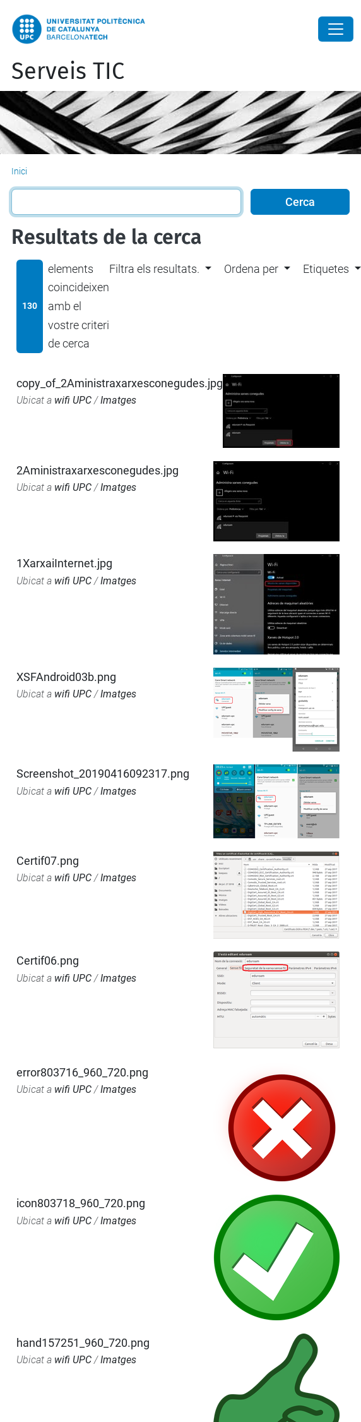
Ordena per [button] (251, 268)
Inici (19, 171)
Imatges (118, 400)
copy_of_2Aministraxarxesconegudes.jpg (119, 383)
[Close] (335, 29)
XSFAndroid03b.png (66, 677)
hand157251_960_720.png (83, 1342)
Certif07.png (47, 860)
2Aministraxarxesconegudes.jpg (97, 470)
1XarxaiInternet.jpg (64, 563)
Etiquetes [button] (326, 268)
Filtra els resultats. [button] (154, 268)
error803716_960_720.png (82, 1072)
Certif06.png (47, 960)
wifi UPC (73, 400)
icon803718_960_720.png (80, 1203)
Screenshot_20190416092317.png (102, 773)
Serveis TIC (67, 71)
